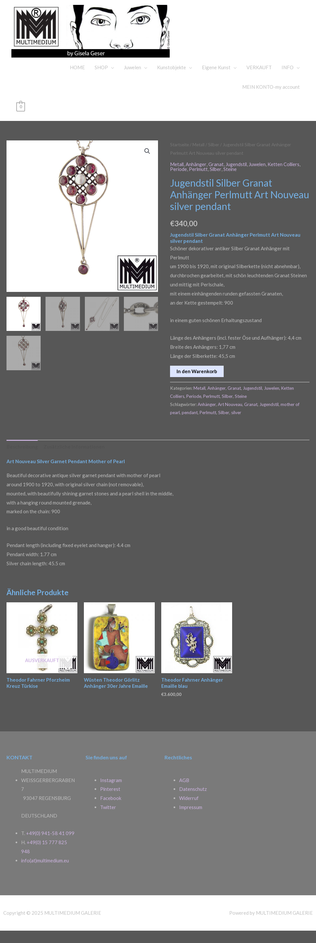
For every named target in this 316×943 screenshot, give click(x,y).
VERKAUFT (259, 80)
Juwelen (132, 80)
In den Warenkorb (197, 383)
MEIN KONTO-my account (271, 99)
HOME (77, 80)
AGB (184, 792)
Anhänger (196, 176)
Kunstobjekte (171, 80)
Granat (216, 176)
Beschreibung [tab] (22, 458)
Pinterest (110, 802)
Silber (215, 157)
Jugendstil (237, 176)
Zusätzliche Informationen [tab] (74, 458)
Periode (178, 181)
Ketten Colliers (286, 176)
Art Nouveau (230, 416)
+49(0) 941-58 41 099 (50, 846)
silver (236, 424)
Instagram (111, 792)
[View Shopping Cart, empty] (20, 119)
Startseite (180, 157)
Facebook (110, 811)
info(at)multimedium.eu (46, 873)
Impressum (190, 819)
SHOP (101, 80)
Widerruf (189, 811)
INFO (288, 80)
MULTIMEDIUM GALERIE (253, 33)
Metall (200, 157)
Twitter (108, 819)
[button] (147, 163)
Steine (231, 181)
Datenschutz (193, 802)
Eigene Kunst (216, 80)
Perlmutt (198, 181)
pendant (190, 424)
